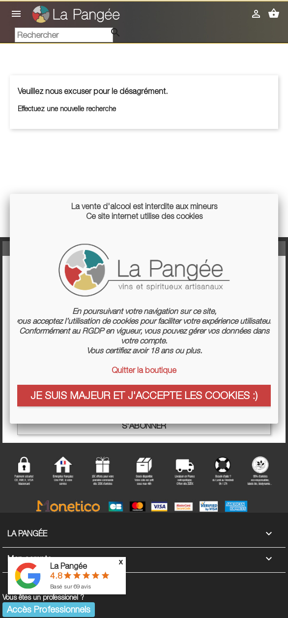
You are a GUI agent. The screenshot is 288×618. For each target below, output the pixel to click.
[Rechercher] (64, 35)
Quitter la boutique (144, 370)
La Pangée (68, 565)
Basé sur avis (70, 586)
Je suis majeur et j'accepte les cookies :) (144, 395)
